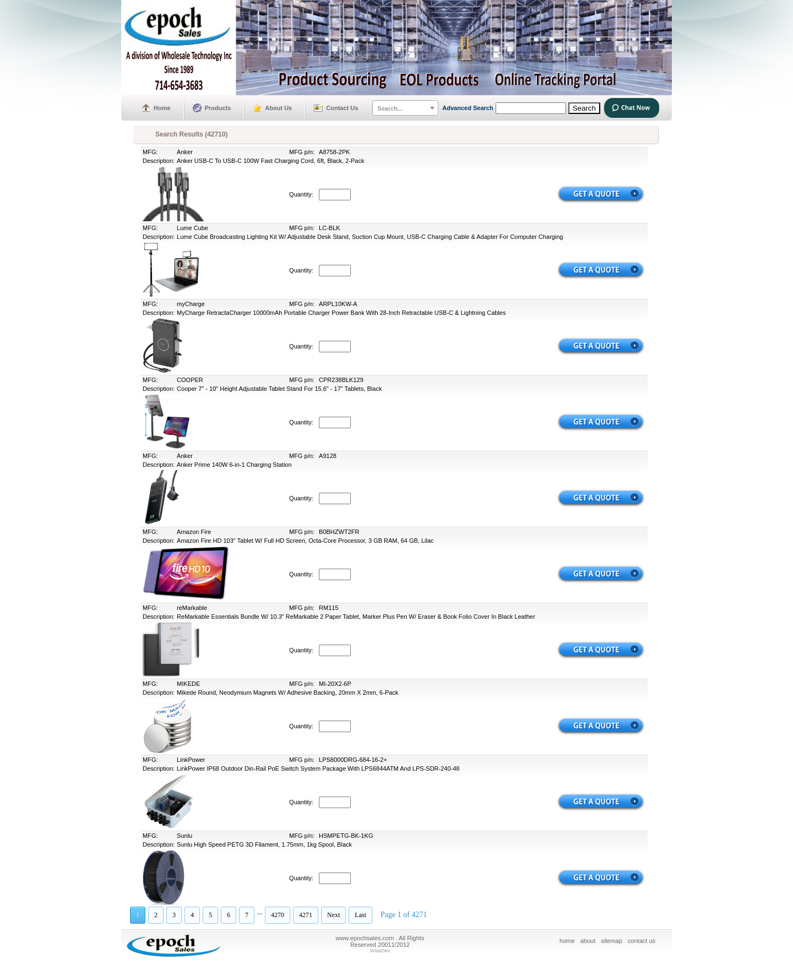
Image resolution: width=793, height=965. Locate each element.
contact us (641, 940)
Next (333, 915)
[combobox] (405, 108)
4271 (305, 915)
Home (162, 108)
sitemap (611, 940)
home (567, 940)
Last (360, 915)
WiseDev (380, 950)
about (588, 940)
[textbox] (405, 108)
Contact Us (342, 108)
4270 (277, 915)
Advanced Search (467, 108)
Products (218, 108)
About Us (278, 108)
